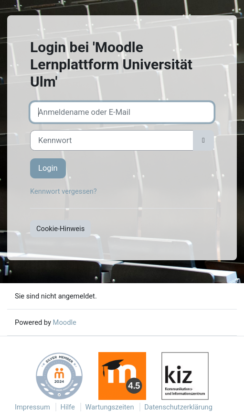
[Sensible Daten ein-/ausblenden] (203, 140)
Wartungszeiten (109, 407)
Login (48, 168)
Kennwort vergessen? (63, 191)
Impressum (32, 407)
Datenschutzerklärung (178, 407)
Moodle (64, 322)
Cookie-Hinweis (60, 228)
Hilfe (67, 407)
